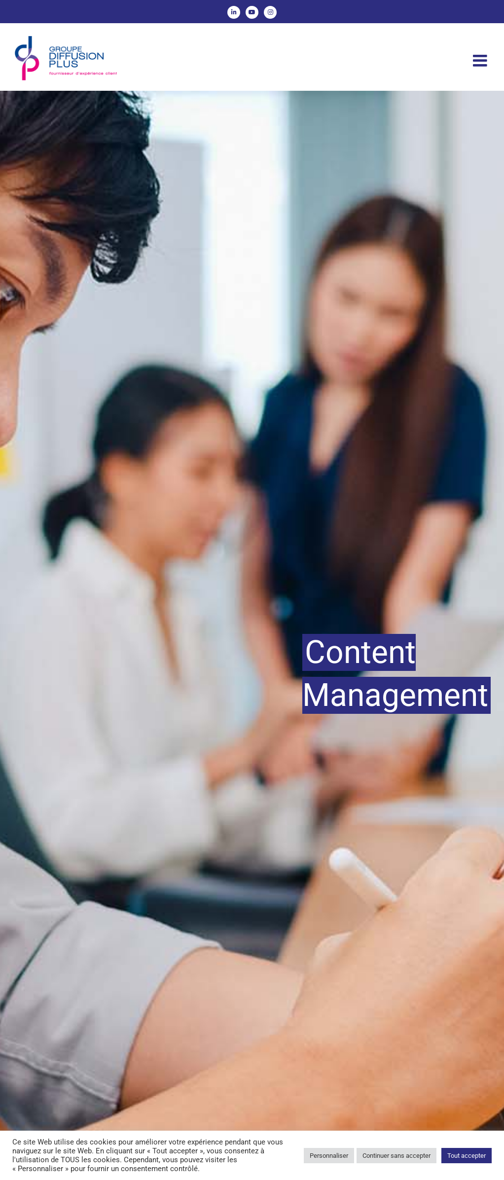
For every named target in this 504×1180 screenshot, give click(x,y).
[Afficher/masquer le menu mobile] (481, 60)
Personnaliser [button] (329, 1155)
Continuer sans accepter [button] (396, 1155)
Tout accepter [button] (466, 1155)
